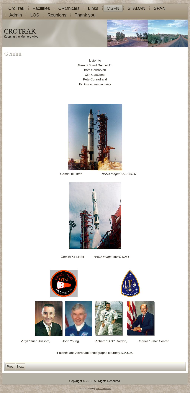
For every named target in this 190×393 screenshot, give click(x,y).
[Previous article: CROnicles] (10, 366)
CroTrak (16, 8)
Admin (15, 14)
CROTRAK (20, 31)
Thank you (85, 14)
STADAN (136, 8)
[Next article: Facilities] (20, 366)
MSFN (113, 8)
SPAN (160, 8)
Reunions (57, 14)
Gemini (13, 53)
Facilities (41, 8)
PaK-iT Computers (103, 389)
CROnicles (69, 8)
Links (93, 8)
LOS (34, 14)
